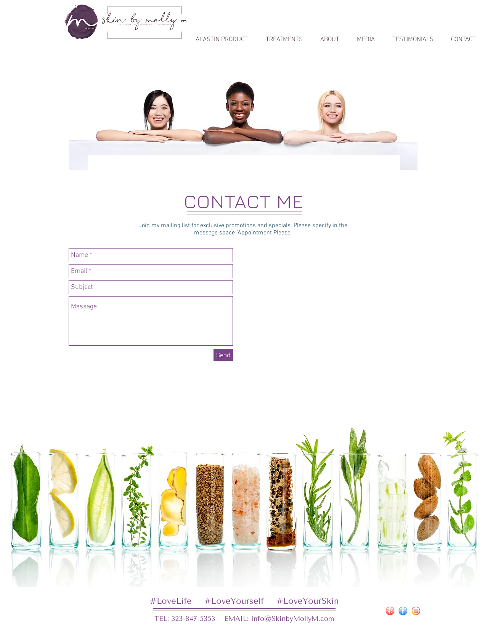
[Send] (223, 355)
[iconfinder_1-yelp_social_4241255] (390, 611)
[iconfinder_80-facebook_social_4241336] (403, 611)
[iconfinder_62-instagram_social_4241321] (416, 611)
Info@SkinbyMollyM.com (292, 618)
